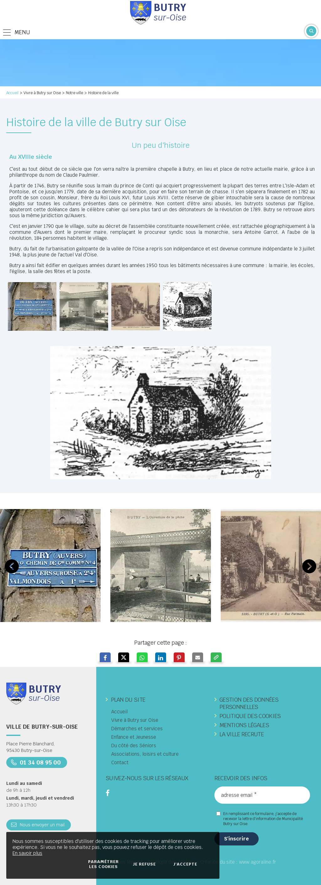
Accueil (12, 92)
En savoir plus (27, 853)
